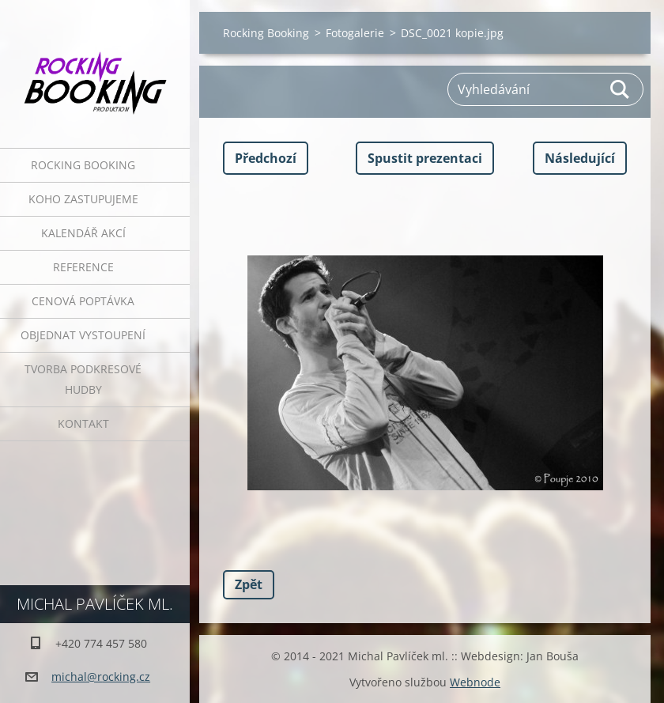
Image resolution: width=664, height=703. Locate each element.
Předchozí (265, 158)
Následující (580, 158)
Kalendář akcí (83, 232)
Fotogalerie (355, 32)
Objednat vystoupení (83, 334)
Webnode (475, 682)
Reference (83, 266)
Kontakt (83, 423)
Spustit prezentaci (425, 158)
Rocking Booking (83, 164)
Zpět (248, 584)
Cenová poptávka (83, 300)
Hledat (620, 89)
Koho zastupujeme (83, 198)
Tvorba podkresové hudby (83, 379)
